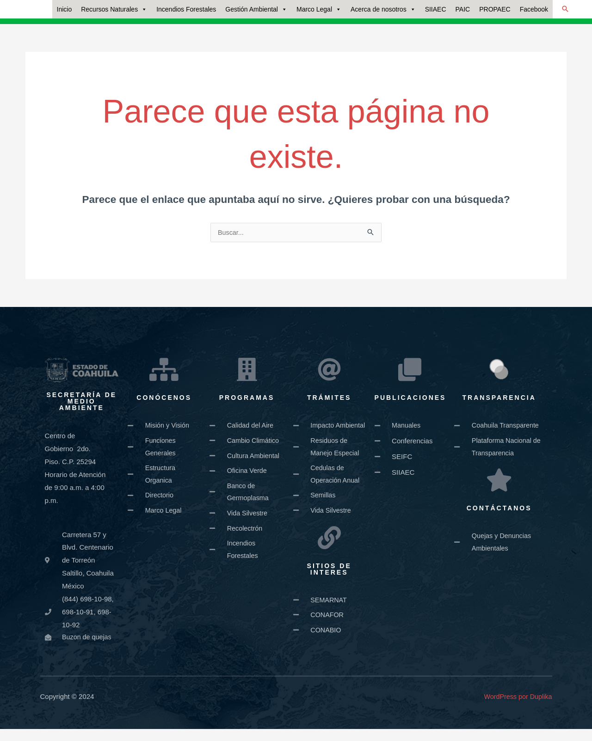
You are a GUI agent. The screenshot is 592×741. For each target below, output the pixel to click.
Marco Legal (318, 9)
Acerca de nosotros (383, 9)
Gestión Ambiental (256, 9)
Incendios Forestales (186, 9)
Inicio (64, 9)
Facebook (534, 9)
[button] (565, 9)
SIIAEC (435, 9)
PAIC (463, 9)
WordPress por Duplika (516, 708)
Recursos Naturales (114, 9)
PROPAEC (494, 9)
